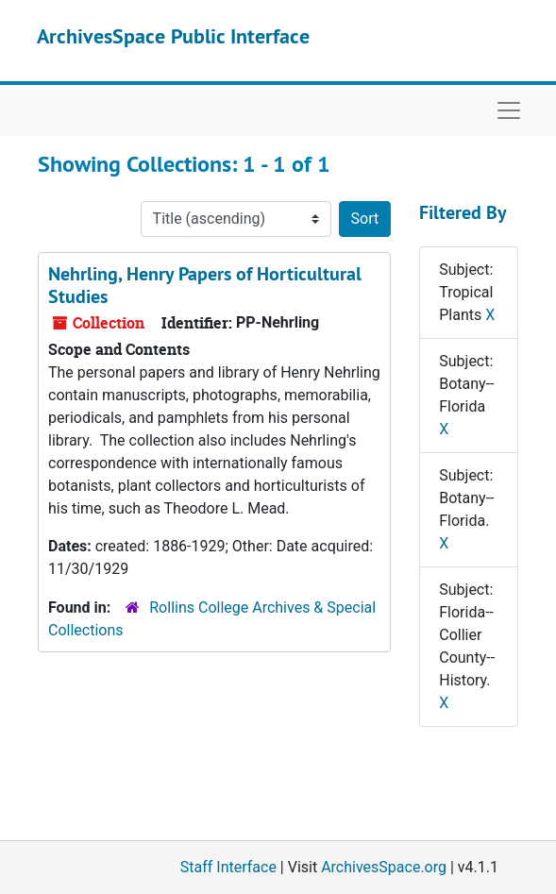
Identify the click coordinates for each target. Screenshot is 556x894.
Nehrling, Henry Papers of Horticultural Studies (205, 285)
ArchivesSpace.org (383, 867)
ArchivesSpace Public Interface (173, 36)
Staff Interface (228, 867)
